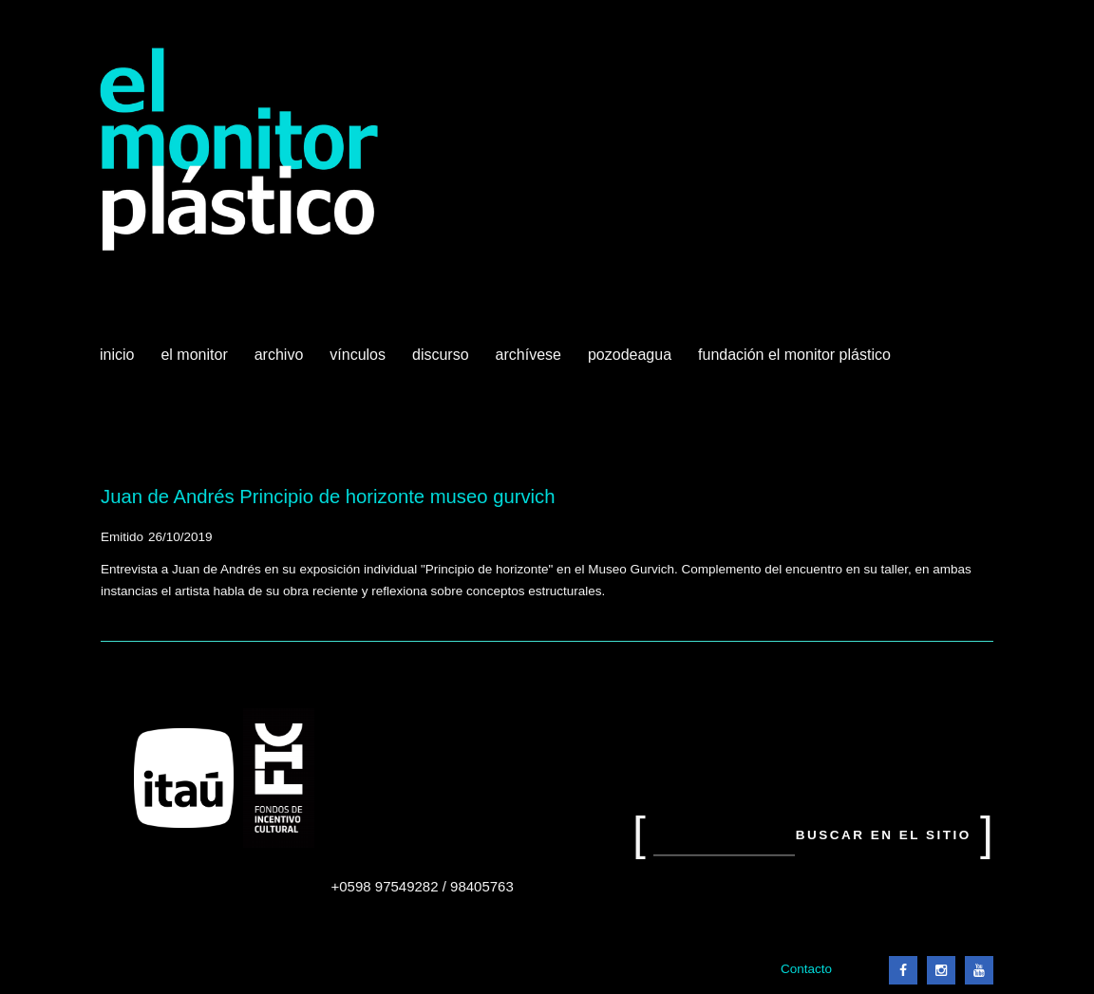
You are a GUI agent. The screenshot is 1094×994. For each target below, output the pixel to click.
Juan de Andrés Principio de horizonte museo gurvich (328, 496)
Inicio (117, 355)
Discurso (440, 355)
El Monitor (195, 362)
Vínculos (359, 362)
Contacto (806, 969)
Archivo (281, 362)
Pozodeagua (631, 362)
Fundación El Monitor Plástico (794, 355)
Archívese (528, 355)
